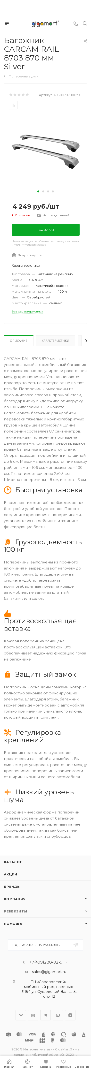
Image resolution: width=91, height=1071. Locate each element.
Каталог (13, 862)
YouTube (58, 1015)
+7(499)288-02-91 (47, 962)
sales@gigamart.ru (49, 971)
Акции (10, 874)
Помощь (13, 924)
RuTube (33, 1015)
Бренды (12, 887)
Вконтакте (21, 1015)
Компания (14, 899)
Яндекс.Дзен (70, 1015)
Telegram (45, 1015)
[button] (38, 191)
